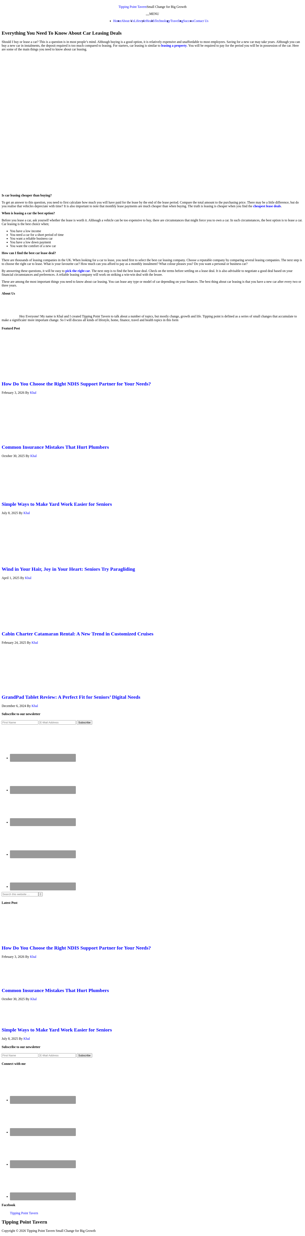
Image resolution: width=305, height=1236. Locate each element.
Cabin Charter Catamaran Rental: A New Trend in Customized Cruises (77, 633)
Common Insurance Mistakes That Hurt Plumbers (55, 447)
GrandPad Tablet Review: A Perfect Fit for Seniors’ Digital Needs (71, 697)
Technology (162, 21)
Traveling (176, 21)
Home (117, 21)
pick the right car (77, 271)
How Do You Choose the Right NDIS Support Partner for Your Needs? (76, 383)
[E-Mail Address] (57, 722)
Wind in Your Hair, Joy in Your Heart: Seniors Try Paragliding (68, 569)
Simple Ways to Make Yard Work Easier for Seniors (57, 504)
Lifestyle (140, 21)
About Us (127, 21)
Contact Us (201, 21)
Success (188, 21)
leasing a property (174, 45)
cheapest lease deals (267, 206)
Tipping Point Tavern (133, 7)
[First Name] (20, 722)
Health (150, 21)
